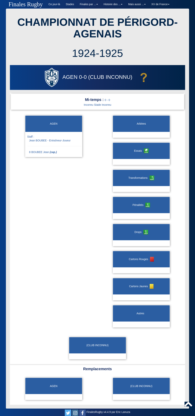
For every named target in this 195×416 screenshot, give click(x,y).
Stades (70, 4)
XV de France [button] (160, 4)
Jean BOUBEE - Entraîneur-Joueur (50, 140)
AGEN (60, 77)
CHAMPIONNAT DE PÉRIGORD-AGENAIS (97, 28)
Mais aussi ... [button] (137, 4)
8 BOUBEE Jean (43, 152)
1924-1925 (97, 53)
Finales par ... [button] (89, 4)
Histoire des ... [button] (113, 4)
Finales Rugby (26, 4)
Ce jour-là (54, 4)
